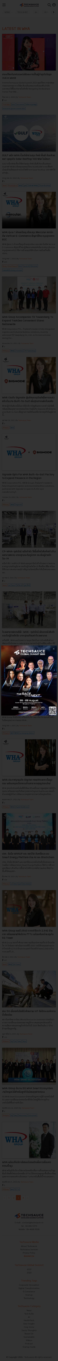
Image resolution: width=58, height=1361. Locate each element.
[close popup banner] (53, 648)
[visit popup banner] (29, 680)
